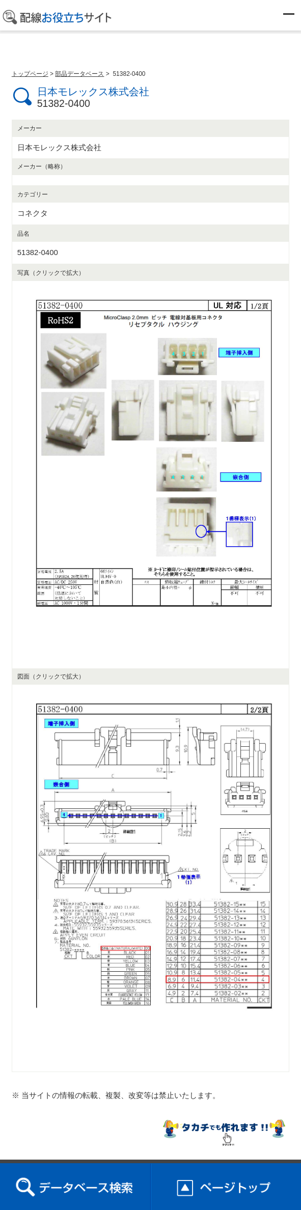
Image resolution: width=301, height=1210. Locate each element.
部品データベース (79, 73)
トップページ (30, 73)
